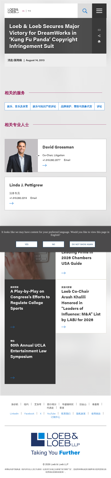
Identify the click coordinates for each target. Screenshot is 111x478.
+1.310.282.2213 (18, 198)
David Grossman (58, 147)
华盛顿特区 (68, 404)
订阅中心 (55, 417)
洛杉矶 (14, 404)
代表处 (50, 407)
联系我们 (66, 413)
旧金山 (82, 404)
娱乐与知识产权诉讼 (44, 106)
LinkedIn (14, 413)
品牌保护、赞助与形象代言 (76, 106)
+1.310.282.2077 (51, 160)
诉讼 (99, 106)
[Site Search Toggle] (84, 10)
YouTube (51, 413)
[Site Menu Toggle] (99, 10)
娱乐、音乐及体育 (17, 106)
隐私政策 (81, 413)
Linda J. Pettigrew (26, 185)
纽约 (26, 404)
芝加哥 (37, 404)
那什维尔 (51, 404)
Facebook (29, 413)
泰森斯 (95, 404)
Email (67, 160)
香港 (62, 407)
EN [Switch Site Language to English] (24, 11)
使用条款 (96, 413)
